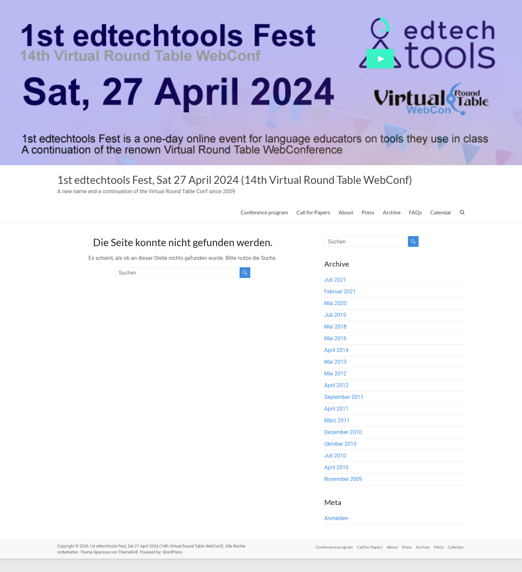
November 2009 (343, 492)
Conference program (264, 225)
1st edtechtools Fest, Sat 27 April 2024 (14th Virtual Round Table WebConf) (227, 186)
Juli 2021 (335, 293)
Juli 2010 (335, 469)
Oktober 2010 (340, 457)
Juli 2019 (335, 328)
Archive (392, 225)
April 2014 (336, 363)
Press (368, 225)
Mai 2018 (335, 340)
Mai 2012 (335, 387)
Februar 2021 (340, 305)
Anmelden (336, 531)
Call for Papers (313, 225)
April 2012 (336, 399)
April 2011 (336, 422)
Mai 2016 (335, 352)
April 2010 (336, 481)
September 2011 (344, 410)
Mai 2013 (335, 375)
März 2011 (337, 434)
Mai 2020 (335, 316)
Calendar (440, 225)
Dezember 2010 (343, 445)
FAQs (415, 225)
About (346, 225)
